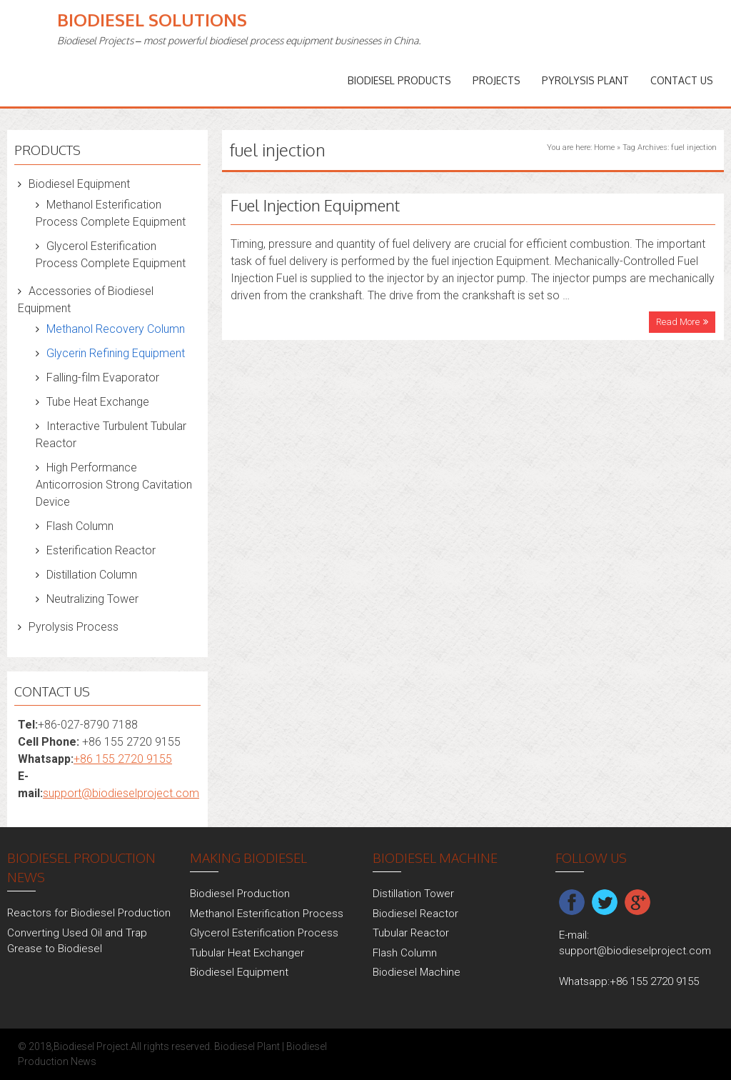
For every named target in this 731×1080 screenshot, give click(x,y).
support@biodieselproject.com (121, 793)
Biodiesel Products (399, 80)
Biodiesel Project (91, 1046)
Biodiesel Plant (247, 1046)
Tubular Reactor (411, 932)
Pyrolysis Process (74, 627)
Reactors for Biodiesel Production (89, 912)
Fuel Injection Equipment (315, 205)
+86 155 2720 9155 (123, 759)
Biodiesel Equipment (79, 184)
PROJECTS (496, 80)
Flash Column (80, 526)
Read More (678, 321)
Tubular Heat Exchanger (247, 952)
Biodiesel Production (240, 893)
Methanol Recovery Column (115, 329)
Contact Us (681, 80)
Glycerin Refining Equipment (115, 353)
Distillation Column (91, 574)
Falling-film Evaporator (102, 377)
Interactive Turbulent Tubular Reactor (111, 434)
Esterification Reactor (101, 550)
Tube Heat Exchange (97, 402)
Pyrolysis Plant (585, 80)
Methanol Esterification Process (266, 913)
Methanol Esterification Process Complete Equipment (111, 213)
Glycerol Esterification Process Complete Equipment (111, 254)
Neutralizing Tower (92, 599)
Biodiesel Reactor (415, 913)
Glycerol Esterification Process (264, 932)
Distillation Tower (413, 893)
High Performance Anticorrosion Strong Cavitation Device (114, 485)
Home (604, 147)
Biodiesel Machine (416, 972)
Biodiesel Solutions (152, 20)
